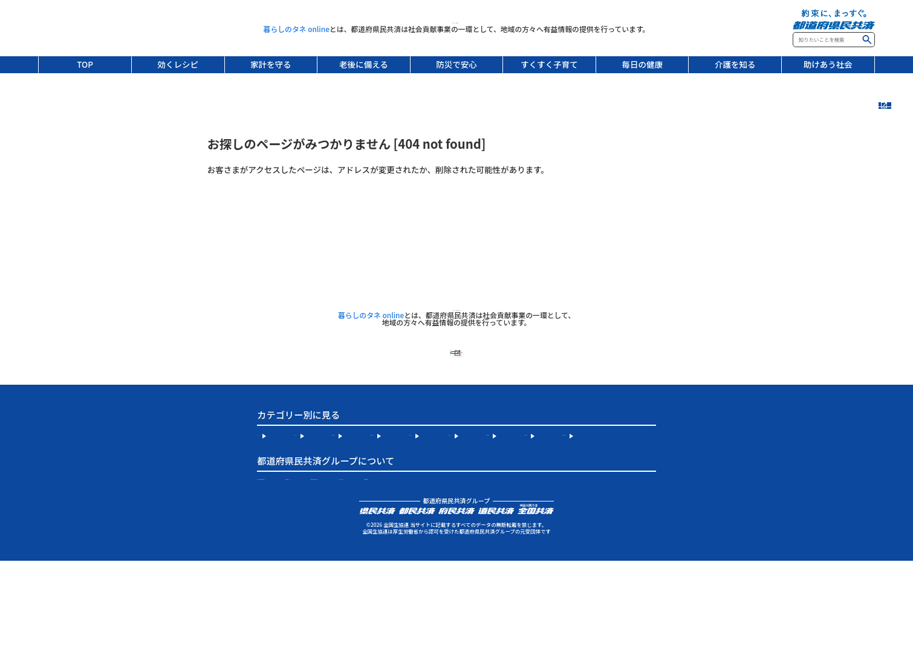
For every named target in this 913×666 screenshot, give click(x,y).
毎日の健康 (642, 64)
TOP (85, 64)
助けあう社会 (828, 64)
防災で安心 (456, 64)
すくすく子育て (549, 64)
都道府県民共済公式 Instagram (572, 563)
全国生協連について (447, 563)
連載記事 (895, 169)
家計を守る (270, 64)
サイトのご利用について (301, 582)
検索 (867, 40)
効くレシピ (177, 64)
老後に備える (363, 64)
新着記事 (895, 129)
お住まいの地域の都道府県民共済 (318, 563)
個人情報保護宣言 (399, 582)
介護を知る (735, 64)
